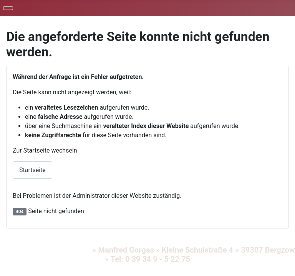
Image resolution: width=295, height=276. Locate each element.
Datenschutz (66, 250)
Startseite (32, 170)
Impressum (20, 250)
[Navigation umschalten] (8, 8)
